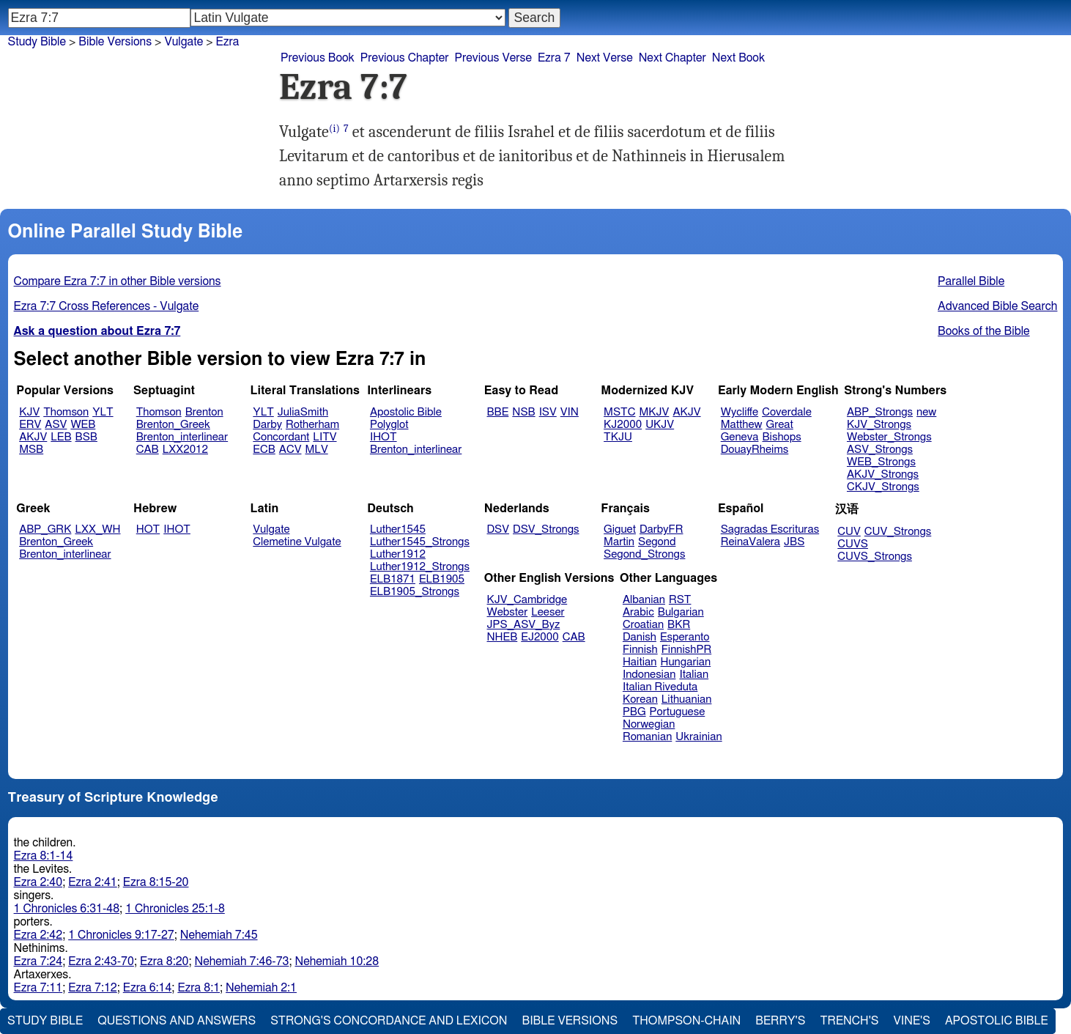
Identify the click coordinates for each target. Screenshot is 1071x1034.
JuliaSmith (303, 412)
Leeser (547, 612)
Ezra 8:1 (198, 988)
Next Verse (605, 58)
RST (680, 599)
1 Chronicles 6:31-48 (67, 909)
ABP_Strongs (880, 412)
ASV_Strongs (880, 449)
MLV (316, 449)
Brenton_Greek (173, 424)
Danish (639, 637)
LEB (61, 437)
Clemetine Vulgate (297, 541)
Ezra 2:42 (38, 935)
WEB (82, 424)
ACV (290, 449)
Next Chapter (672, 58)
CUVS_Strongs (874, 556)
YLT (102, 412)
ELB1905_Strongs (414, 591)
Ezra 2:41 (92, 882)
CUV (849, 531)
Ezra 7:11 (38, 988)
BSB (86, 437)
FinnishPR (687, 649)
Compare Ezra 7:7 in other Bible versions (117, 281)
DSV (498, 529)
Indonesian (649, 674)
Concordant (281, 437)
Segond (656, 541)
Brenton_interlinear (182, 437)
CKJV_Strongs (883, 486)
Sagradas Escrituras (770, 529)
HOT (148, 529)
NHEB (502, 637)
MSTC (619, 412)
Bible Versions (115, 42)
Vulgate (271, 529)
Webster (507, 612)
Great (779, 424)
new (926, 412)
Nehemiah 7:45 (219, 935)
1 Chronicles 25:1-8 (175, 909)
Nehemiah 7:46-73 (242, 961)
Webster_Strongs (889, 437)
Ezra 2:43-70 (101, 961)
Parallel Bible (971, 281)
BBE (498, 412)
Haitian (640, 662)
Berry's (780, 1021)
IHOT (383, 437)
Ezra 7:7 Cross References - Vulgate (106, 306)
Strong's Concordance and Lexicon (388, 1021)
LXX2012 (185, 449)
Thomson (66, 412)
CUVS (852, 544)
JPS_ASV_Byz (523, 624)
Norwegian (649, 724)
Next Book (738, 58)
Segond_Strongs (644, 554)
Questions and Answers (176, 1021)
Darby (267, 424)
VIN (569, 412)
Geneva (740, 437)
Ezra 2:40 (38, 882)
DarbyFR (661, 529)
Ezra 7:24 (38, 961)
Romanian (647, 736)
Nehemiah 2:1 (261, 988)
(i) (334, 128)
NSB (523, 412)
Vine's (912, 1021)
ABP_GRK (45, 529)
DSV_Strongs (546, 529)
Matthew (742, 424)
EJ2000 (539, 637)
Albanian (644, 599)
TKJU (618, 437)
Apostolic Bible (996, 1021)
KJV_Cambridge (527, 599)
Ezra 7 (554, 58)
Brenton (204, 412)
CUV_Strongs (897, 531)
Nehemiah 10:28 (336, 961)
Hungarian (686, 662)
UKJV (659, 424)
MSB (31, 449)
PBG (634, 711)
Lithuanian (687, 699)
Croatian (643, 624)
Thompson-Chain (686, 1021)
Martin (619, 541)
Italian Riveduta (660, 687)
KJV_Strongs (879, 424)
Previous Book (318, 58)
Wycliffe (739, 412)
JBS (794, 541)
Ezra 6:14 (147, 988)
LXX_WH (97, 529)
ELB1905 (441, 579)
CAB (147, 449)
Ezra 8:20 (164, 961)
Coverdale (787, 412)
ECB (264, 449)
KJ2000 (623, 424)
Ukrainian (698, 736)
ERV (30, 424)
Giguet (620, 529)
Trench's (849, 1021)
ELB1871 (392, 579)
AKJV (33, 437)
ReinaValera (750, 541)
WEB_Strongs (881, 462)
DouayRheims (755, 449)
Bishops (781, 437)
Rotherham (312, 424)
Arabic (638, 612)
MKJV (654, 412)
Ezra (228, 42)
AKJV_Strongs (883, 474)
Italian (693, 674)
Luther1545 (398, 529)
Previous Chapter (404, 58)
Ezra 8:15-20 (156, 882)
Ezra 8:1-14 (43, 856)
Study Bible (37, 42)
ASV (56, 424)
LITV (324, 437)
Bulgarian (681, 612)
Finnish (640, 649)
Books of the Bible (984, 331)
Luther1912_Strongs (420, 566)
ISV (548, 412)
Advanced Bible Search (997, 306)
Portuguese (677, 711)
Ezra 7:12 (92, 988)
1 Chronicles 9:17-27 (121, 935)
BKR (678, 624)
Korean (640, 699)
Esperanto (685, 637)
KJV (29, 412)
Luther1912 (398, 554)
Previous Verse (493, 58)
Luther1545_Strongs (420, 541)
